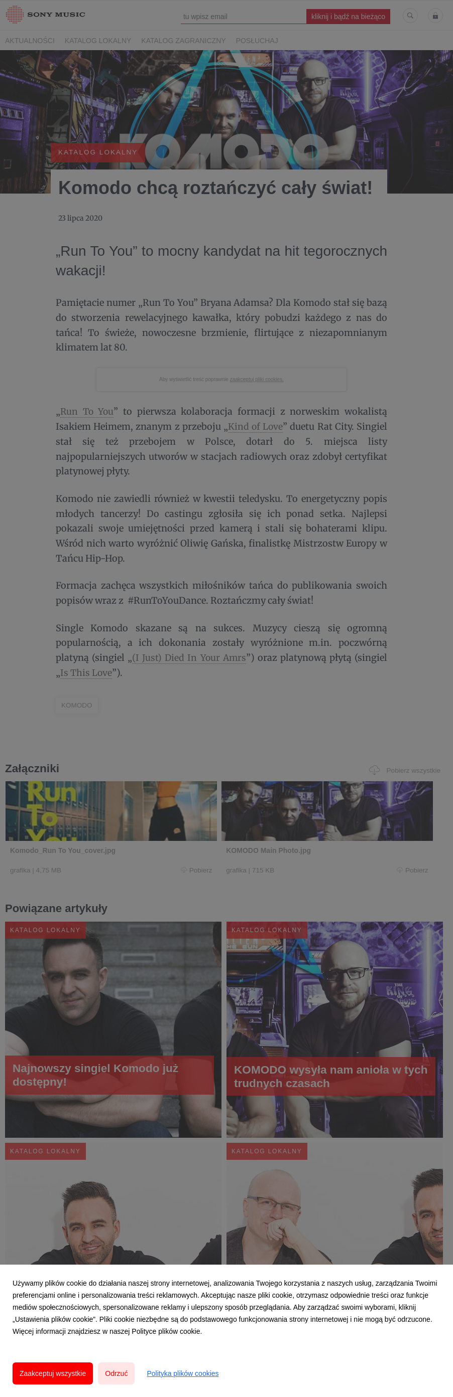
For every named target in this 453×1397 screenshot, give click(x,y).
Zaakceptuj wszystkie (53, 1373)
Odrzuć (116, 1373)
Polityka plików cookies (182, 1373)
